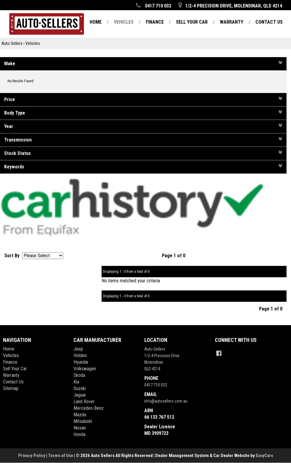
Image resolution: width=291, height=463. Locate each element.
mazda (79, 415)
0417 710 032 (155, 385)
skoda (79, 375)
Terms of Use (61, 455)
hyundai (80, 362)
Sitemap (11, 388)
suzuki (79, 388)
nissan (79, 428)
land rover (84, 401)
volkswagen (84, 368)
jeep (78, 349)
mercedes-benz (88, 408)
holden (80, 355)
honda (79, 434)
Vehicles (32, 43)
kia (76, 382)
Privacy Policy (32, 455)
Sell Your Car (15, 368)
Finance (10, 362)
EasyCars (264, 455)
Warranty (11, 375)
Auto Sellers (11, 43)
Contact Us (13, 382)
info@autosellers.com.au (165, 401)
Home (8, 349)
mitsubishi (82, 421)
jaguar (79, 395)
